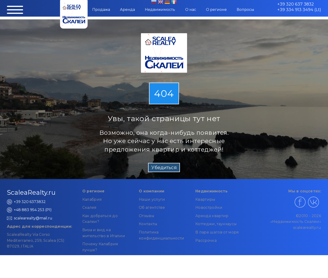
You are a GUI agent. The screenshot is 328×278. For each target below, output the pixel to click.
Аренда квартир (211, 216)
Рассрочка (206, 240)
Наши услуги (152, 199)
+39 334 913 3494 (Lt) (299, 10)
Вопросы (245, 9)
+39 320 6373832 (30, 202)
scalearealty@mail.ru (33, 218)
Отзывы (146, 216)
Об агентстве (152, 207)
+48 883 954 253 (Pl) (33, 210)
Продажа (101, 9)
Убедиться (164, 167)
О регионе (216, 9)
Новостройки (209, 207)
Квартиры (205, 199)
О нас (190, 9)
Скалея (89, 207)
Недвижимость (160, 9)
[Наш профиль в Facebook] (300, 202)
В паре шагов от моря (217, 232)
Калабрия (92, 199)
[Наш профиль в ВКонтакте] (313, 202)
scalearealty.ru (307, 227)
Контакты (148, 224)
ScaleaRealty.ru (31, 192)
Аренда (127, 9)
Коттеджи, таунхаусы (216, 224)
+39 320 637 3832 (295, 4)
